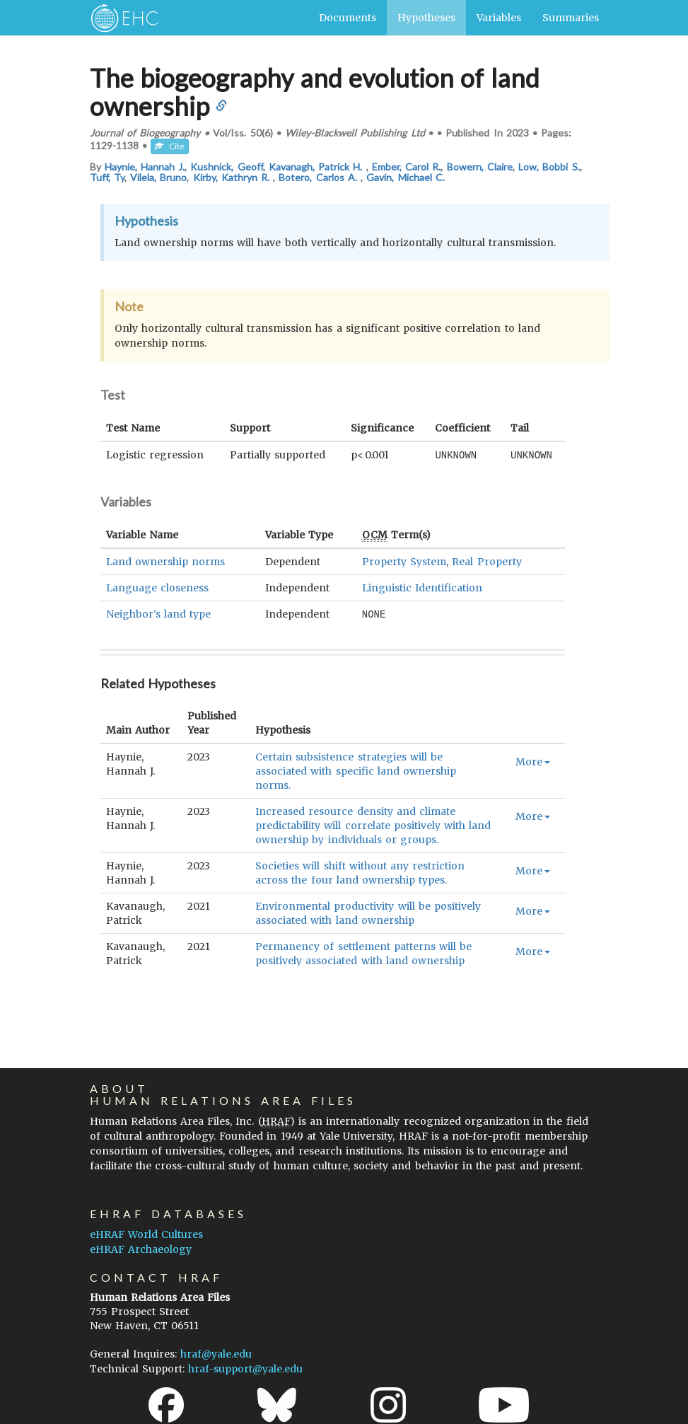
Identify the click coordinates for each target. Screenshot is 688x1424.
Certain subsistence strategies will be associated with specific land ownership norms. (355, 769)
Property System (404, 561)
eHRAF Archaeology (141, 1249)
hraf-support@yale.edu (245, 1368)
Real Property (486, 561)
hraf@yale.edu (216, 1354)
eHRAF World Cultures (146, 1234)
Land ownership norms (165, 561)
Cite (170, 146)
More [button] (532, 760)
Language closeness (157, 587)
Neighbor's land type (158, 613)
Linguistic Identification (422, 587)
